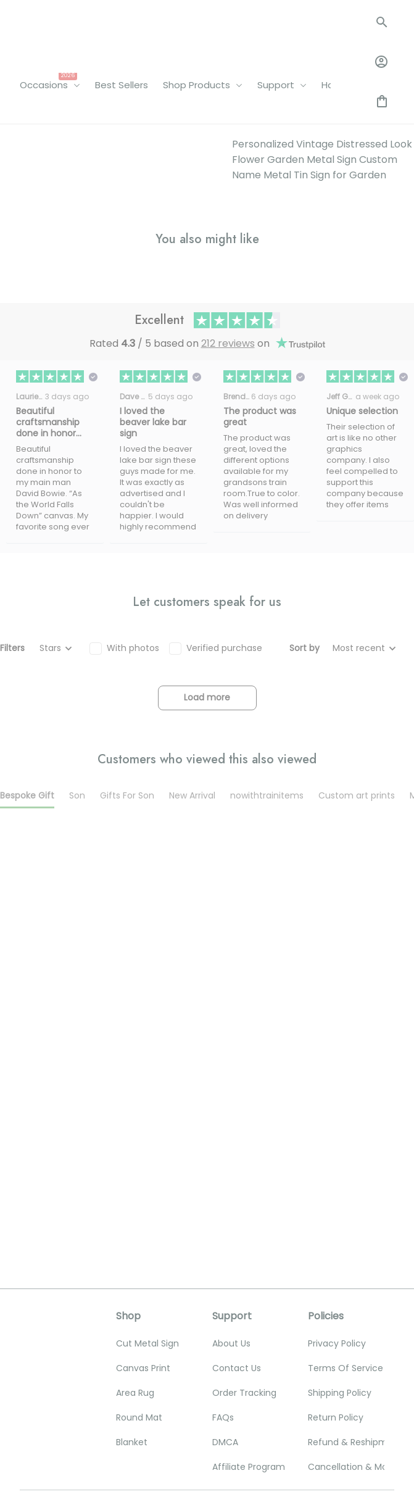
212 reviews (228, 579)
